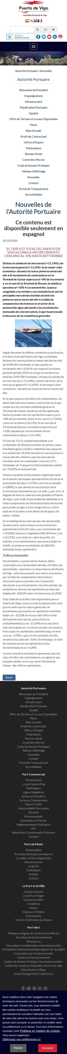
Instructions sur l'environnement (33, 953)
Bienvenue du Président (33, 90)
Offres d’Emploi (33, 142)
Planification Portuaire (33, 107)
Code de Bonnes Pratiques (34, 165)
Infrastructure (33, 101)
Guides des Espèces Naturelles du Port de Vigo (33, 965)
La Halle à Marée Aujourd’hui (33, 858)
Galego (31, 20)
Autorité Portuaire (26, 70)
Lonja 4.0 (33, 866)
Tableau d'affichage (33, 171)
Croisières (33, 903)
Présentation (33, 780)
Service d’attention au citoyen (33, 919)
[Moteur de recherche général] (25, 29)
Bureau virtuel (33, 153)
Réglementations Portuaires (34, 824)
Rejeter (18, 1047)
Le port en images (33, 895)
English (36, 20)
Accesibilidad (33, 194)
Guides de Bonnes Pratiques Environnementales (33, 961)
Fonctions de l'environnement (33, 937)
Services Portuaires (34, 796)
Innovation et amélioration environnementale (33, 945)
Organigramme (33, 95)
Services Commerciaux (33, 800)
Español (27, 20)
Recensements (33, 816)
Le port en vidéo (34, 899)
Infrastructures (33, 862)
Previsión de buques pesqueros (33, 854)
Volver (9, 677)
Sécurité (33, 812)
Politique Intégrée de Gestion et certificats (33, 933)
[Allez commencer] (53, 29)
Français (40, 20)
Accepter (47, 1048)
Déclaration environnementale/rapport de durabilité (33, 949)
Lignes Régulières (33, 792)
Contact (34, 183)
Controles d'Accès (33, 159)
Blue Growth (33, 130)
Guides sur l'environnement (33, 957)
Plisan (33, 124)
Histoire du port (33, 891)
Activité (33, 874)
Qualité (33, 113)
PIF (33, 828)
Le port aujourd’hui (33, 784)
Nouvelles (46, 70)
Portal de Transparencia (33, 188)
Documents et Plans (33, 969)
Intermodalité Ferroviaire (33, 808)
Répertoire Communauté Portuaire (33, 832)
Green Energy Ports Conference (33, 973)
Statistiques (33, 788)
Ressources (33, 941)
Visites (33, 907)
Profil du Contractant (34, 136)
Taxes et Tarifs (33, 804)
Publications (33, 148)
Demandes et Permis (33, 820)
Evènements (33, 916)
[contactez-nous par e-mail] (45, 29)
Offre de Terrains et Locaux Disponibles (33, 119)
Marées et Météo (33, 911)
